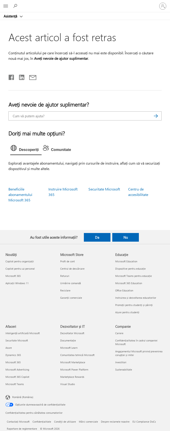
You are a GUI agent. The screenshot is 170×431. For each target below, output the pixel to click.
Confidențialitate (41, 421)
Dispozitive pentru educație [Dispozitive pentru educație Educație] (130, 268)
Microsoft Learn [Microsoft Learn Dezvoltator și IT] (69, 347)
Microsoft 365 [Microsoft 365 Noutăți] (13, 276)
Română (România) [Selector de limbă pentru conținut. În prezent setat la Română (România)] (22, 397)
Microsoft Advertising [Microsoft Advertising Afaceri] (17, 369)
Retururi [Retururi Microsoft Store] (64, 276)
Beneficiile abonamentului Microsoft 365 (20, 194)
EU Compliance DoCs (144, 421)
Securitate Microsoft (104, 189)
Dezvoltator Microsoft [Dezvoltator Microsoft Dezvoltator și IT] (72, 333)
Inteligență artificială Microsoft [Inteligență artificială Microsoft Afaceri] (22, 333)
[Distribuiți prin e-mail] (30, 76)
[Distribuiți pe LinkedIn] (20, 76)
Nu (125, 237)
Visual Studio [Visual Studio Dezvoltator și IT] (67, 384)
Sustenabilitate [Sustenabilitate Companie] (123, 369)
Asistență (11, 16)
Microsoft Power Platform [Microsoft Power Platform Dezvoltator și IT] (74, 369)
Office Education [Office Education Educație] (124, 290)
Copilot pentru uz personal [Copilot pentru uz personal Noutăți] (20, 268)
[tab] (25, 149)
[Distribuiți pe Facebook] (11, 76)
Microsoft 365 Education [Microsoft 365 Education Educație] (128, 283)
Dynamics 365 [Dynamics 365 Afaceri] (13, 355)
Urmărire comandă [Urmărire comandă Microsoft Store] (70, 283)
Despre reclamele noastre (115, 421)
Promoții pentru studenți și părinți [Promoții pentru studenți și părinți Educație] (134, 305)
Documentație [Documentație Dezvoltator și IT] (68, 340)
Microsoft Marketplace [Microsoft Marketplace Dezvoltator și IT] (72, 362)
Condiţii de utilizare (65, 421)
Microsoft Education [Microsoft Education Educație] (126, 261)
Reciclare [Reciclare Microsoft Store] (65, 290)
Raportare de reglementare (22, 428)
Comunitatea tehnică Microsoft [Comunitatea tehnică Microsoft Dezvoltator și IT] (77, 355)
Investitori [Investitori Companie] (120, 362)
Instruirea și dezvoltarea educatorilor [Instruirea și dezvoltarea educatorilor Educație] (135, 297)
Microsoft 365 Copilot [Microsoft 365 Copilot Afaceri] (17, 376)
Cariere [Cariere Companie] (119, 333)
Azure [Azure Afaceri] (8, 347)
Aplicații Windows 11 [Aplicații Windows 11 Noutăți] (17, 283)
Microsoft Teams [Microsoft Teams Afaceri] (14, 384)
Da (97, 237)
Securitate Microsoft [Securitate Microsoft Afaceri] (16, 340)
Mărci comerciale (88, 421)
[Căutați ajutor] (16, 6)
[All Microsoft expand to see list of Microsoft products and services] (5, 6)
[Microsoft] (85, 3)
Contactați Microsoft (18, 421)
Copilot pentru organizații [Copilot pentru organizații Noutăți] (19, 261)
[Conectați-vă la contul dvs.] (162, 6)
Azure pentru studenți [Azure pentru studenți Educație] (127, 312)
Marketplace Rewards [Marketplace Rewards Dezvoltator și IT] (72, 376)
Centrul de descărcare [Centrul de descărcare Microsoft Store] (72, 268)
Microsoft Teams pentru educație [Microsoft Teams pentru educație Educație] (133, 276)
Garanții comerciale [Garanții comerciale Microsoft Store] (71, 297)
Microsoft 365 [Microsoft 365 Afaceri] (13, 362)
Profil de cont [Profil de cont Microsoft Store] (67, 261)
